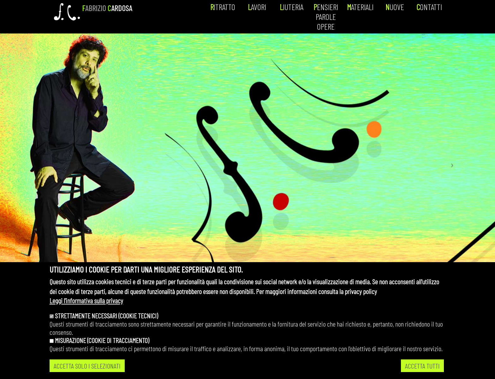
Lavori (257, 7)
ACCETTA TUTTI (422, 366)
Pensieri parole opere (325, 16)
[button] (453, 162)
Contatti (429, 7)
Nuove (394, 7)
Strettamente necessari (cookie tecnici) (106, 315)
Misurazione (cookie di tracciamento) (102, 340)
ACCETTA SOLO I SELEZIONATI (87, 366)
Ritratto (222, 7)
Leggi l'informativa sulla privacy (86, 300)
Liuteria (291, 7)
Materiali (360, 7)
